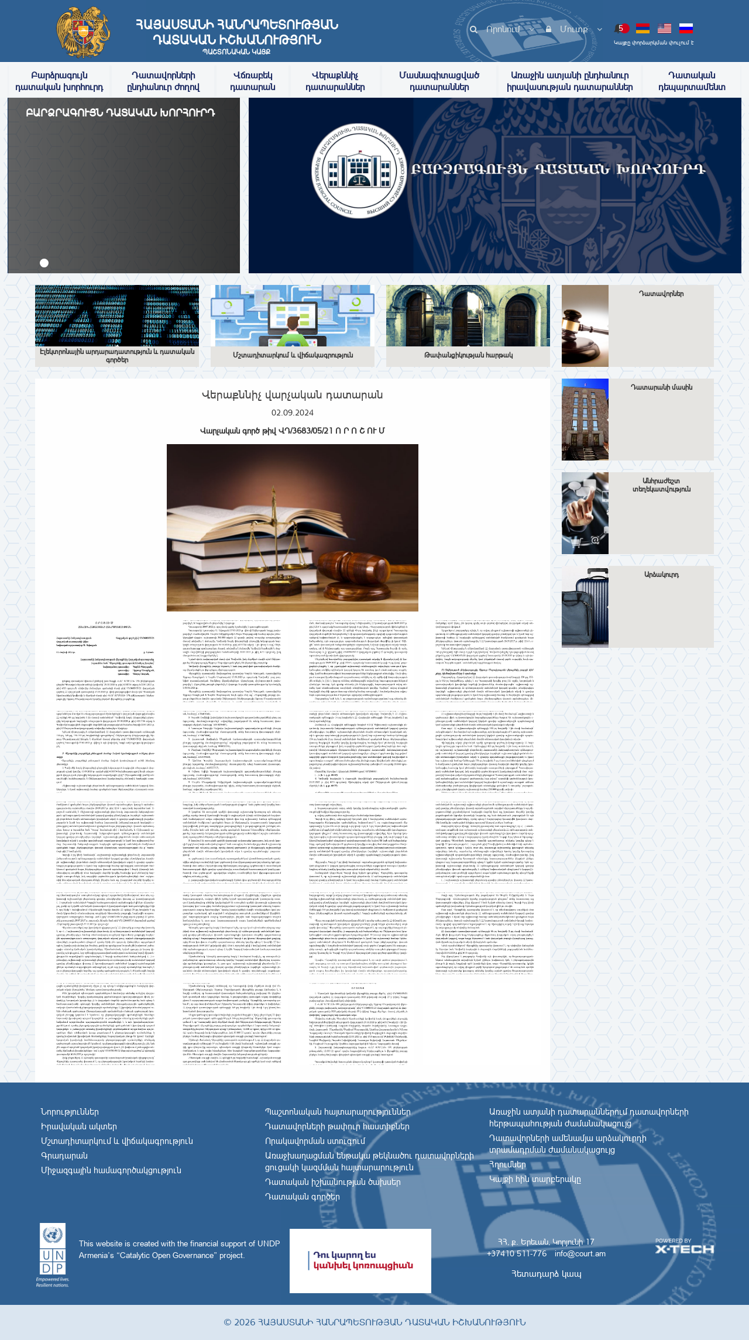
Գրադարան (64, 1155)
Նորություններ (70, 1112)
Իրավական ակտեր (79, 1126)
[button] (44, 263)
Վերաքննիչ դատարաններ (335, 81)
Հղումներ (507, 1164)
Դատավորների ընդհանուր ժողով (163, 81)
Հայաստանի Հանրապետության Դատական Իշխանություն (236, 37)
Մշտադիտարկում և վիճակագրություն (117, 1141)
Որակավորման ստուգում (315, 1141)
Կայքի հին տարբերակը (535, 1179)
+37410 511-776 (517, 1253)
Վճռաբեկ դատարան (252, 81)
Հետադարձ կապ (546, 1273)
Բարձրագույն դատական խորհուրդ (59, 81)
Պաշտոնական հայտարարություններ (338, 1112)
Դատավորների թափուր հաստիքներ (337, 1126)
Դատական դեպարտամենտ (692, 81)
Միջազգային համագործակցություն (111, 1170)
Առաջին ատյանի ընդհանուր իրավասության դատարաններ (570, 81)
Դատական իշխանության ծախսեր (333, 1182)
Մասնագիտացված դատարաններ (439, 81)
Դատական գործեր (302, 1196)
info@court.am (580, 1253)
